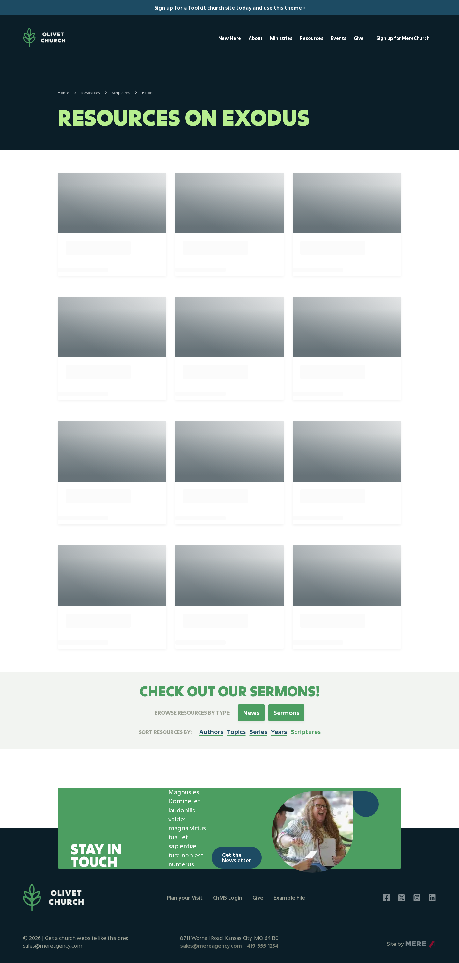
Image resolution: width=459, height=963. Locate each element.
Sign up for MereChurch (402, 38)
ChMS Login (227, 895)
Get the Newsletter (236, 855)
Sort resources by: (165, 729)
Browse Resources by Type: (193, 710)
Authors (211, 730)
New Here (228, 38)
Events (338, 38)
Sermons (286, 711)
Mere (411, 940)
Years (279, 730)
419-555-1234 (263, 943)
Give (358, 38)
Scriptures (121, 92)
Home (63, 92)
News (252, 711)
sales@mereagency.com (211, 943)
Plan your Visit (185, 895)
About (255, 38)
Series (258, 730)
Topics (236, 730)
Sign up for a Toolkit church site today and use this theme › (229, 7)
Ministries (280, 38)
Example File (289, 895)
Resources (311, 38)
